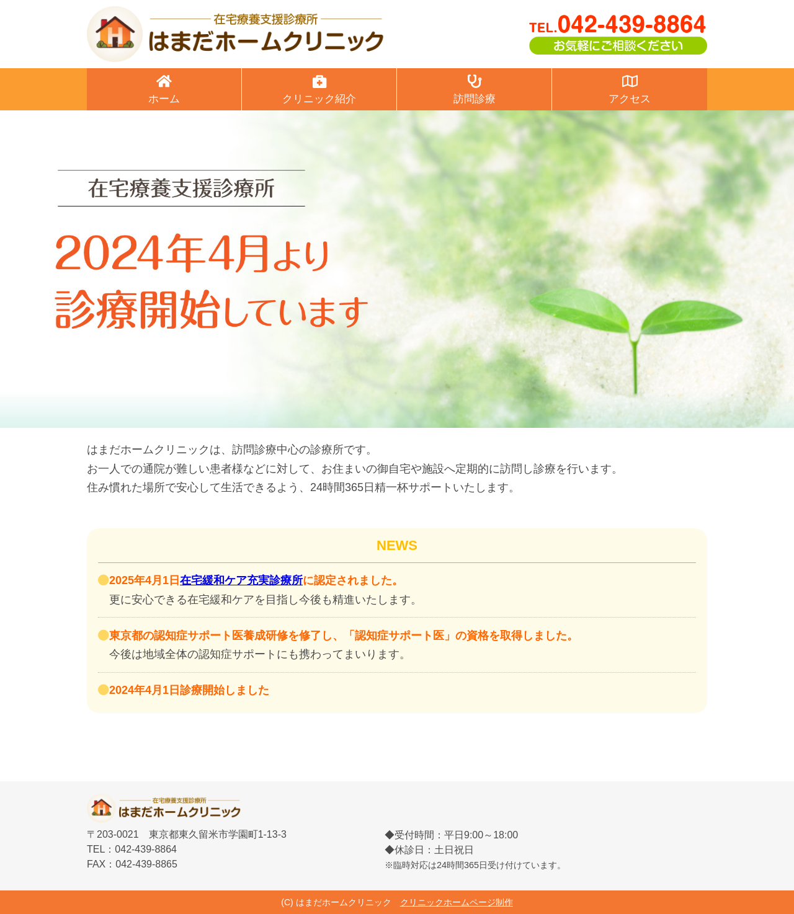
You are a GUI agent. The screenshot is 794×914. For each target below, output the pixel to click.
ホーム (164, 89)
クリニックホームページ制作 (456, 902)
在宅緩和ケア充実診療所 (241, 580)
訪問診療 (474, 89)
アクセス (629, 89)
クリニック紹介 (319, 89)
